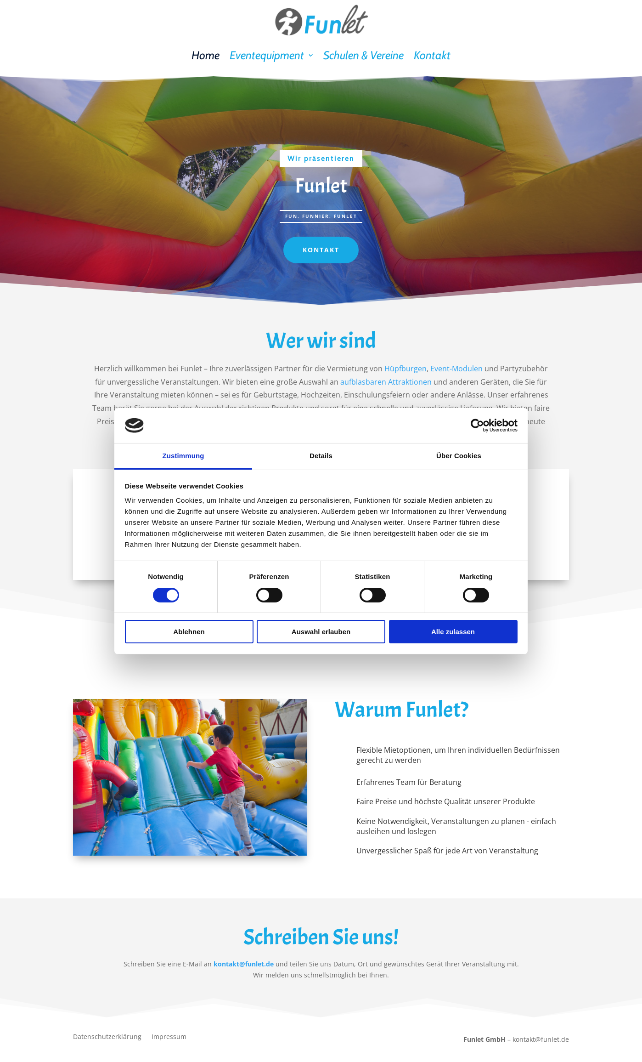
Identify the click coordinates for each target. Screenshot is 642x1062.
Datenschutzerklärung (107, 1037)
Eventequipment (267, 55)
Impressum (169, 1037)
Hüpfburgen (405, 368)
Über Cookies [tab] (458, 456)
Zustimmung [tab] (183, 456)
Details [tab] (321, 456)
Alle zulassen (453, 632)
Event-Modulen (456, 368)
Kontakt (432, 55)
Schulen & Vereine (363, 55)
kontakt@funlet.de (244, 964)
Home (205, 55)
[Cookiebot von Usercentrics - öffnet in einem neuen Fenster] (477, 425)
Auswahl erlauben (321, 632)
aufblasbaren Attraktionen (386, 382)
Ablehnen (188, 632)
